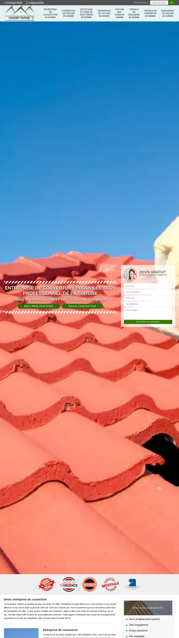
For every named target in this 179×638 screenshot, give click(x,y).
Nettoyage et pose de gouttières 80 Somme (86, 13)
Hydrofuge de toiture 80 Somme (68, 13)
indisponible (13, 2)
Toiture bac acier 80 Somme (119, 13)
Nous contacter (82, 306)
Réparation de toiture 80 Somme (104, 13)
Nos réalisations (38, 306)
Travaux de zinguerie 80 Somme (134, 13)
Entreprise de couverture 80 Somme (50, 13)
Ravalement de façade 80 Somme (168, 13)
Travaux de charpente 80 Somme (150, 13)
